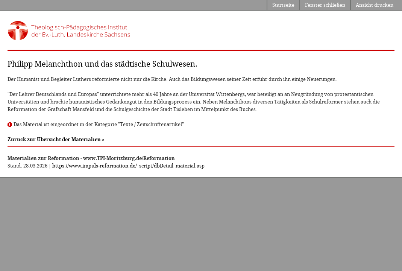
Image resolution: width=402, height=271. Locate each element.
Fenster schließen (325, 5)
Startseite (283, 5)
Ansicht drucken (374, 5)
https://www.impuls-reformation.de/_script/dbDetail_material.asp (128, 166)
